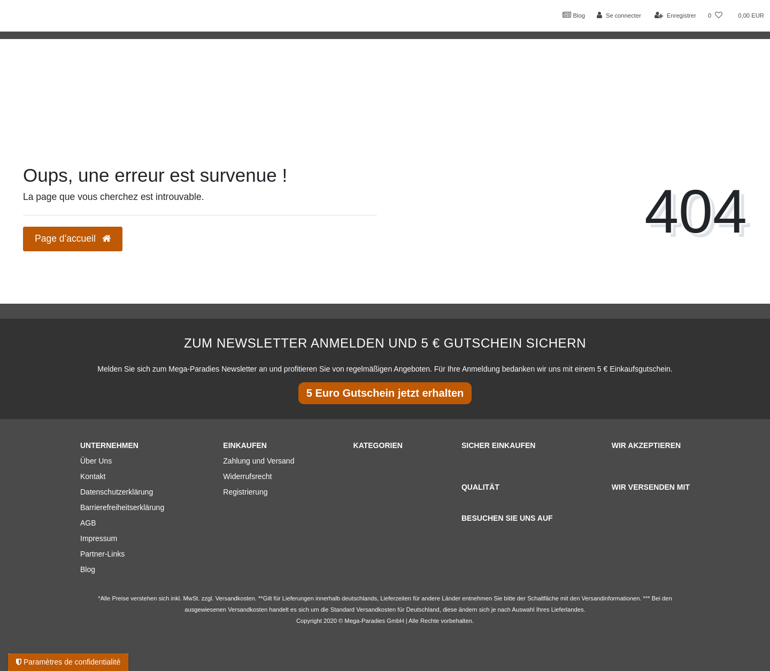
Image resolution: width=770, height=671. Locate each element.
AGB (88, 523)
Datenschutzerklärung (116, 492)
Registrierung (245, 492)
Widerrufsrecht (247, 476)
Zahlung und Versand (258, 461)
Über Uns (96, 461)
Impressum (98, 538)
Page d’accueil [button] (73, 238)
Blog (574, 15)
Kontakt (92, 476)
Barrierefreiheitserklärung (122, 507)
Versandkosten (376, 609)
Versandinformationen (611, 598)
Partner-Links (102, 554)
